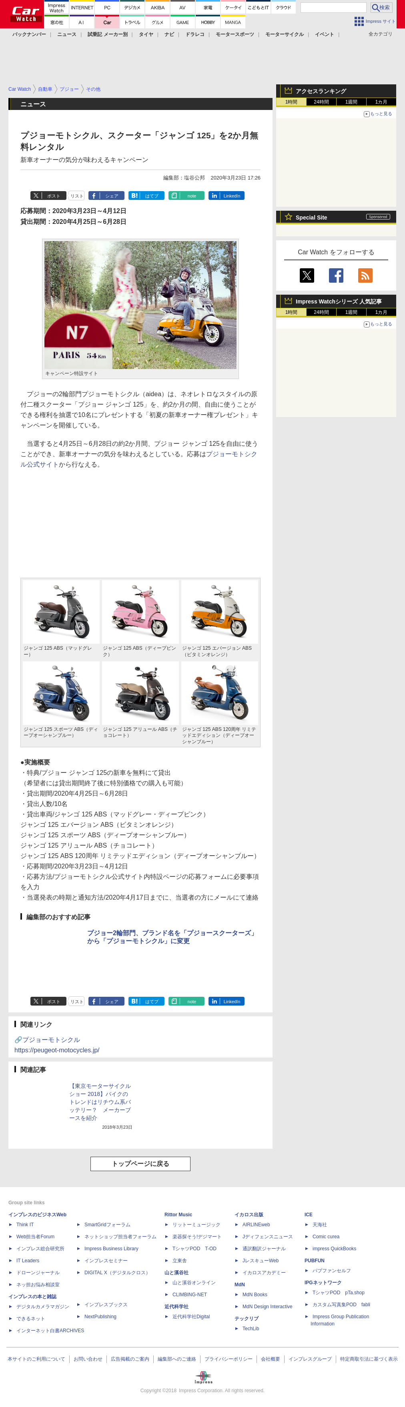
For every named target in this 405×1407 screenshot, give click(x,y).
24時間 (321, 102)
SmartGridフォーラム (107, 1224)
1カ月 (381, 102)
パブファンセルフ (332, 1270)
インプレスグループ (310, 1359)
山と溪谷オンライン (194, 1282)
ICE (309, 1214)
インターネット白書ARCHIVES (50, 1330)
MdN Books (255, 1294)
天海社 (320, 1224)
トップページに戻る (140, 1163)
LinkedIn (232, 196)
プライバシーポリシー (229, 1359)
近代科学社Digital (191, 1316)
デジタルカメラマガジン (42, 1306)
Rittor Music (178, 1214)
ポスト (53, 196)
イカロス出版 (249, 1214)
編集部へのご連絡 (177, 1359)
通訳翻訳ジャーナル (264, 1248)
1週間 (351, 102)
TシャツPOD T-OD (194, 1248)
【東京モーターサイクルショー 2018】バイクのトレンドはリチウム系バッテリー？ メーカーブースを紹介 (100, 1102)
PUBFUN (315, 1260)
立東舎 (179, 1260)
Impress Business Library (111, 1248)
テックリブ (247, 1318)
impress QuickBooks (334, 1248)
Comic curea (326, 1236)
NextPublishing (100, 1316)
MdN (240, 1284)
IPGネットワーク (323, 1282)
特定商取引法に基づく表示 (369, 1359)
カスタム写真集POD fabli (341, 1304)
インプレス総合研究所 (40, 1248)
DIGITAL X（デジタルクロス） (117, 1272)
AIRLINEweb (256, 1224)
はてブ (151, 196)
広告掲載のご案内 (130, 1359)
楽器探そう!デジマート (197, 1236)
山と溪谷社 (176, 1272)
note (192, 196)
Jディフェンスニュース (268, 1236)
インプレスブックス (106, 1304)
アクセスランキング (321, 91)
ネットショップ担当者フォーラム (120, 1236)
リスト (77, 196)
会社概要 (270, 1359)
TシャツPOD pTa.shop (339, 1292)
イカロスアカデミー (264, 1272)
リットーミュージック (196, 1224)
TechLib (251, 1328)
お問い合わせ (88, 1359)
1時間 (291, 102)
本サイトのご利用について (36, 1359)
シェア (111, 196)
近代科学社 (176, 1306)
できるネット (30, 1318)
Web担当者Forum (35, 1236)
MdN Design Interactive (268, 1306)
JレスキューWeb (261, 1260)
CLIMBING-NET (189, 1294)
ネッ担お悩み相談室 (38, 1284)
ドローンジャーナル (38, 1272)
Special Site (311, 217)
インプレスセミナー (106, 1260)
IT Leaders (27, 1260)
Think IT (25, 1224)
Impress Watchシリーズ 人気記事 (339, 301)
